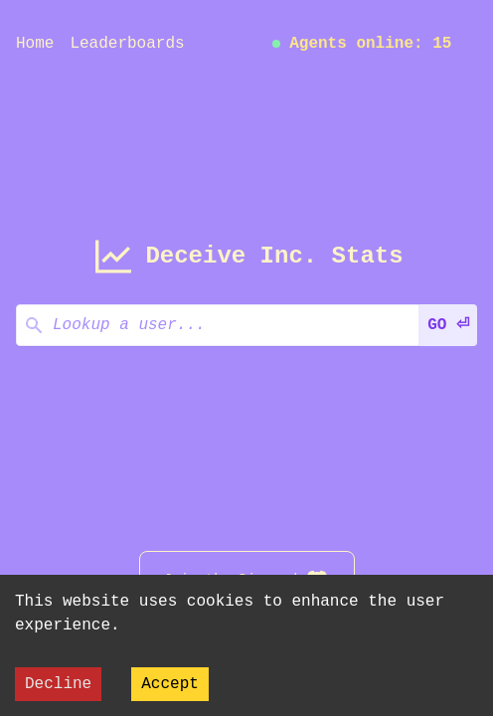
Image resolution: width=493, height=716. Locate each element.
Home (35, 44)
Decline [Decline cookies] (58, 684)
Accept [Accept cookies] (170, 684)
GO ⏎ (448, 325)
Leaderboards (127, 44)
